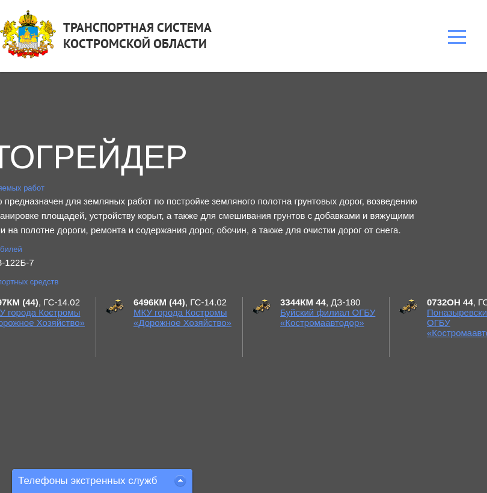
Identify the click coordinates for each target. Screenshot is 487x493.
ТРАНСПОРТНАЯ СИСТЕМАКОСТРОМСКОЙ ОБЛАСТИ (137, 35)
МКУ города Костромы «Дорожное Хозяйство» (182, 317)
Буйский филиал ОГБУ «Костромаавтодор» (327, 317)
